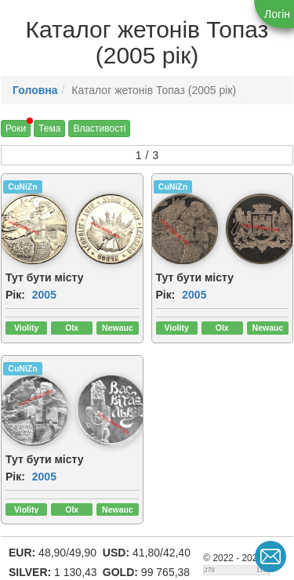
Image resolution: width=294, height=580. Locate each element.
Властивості (99, 128)
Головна (35, 90)
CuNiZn (22, 186)
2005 (44, 294)
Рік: (15, 294)
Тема (49, 128)
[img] (110, 229)
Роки (15, 128)
